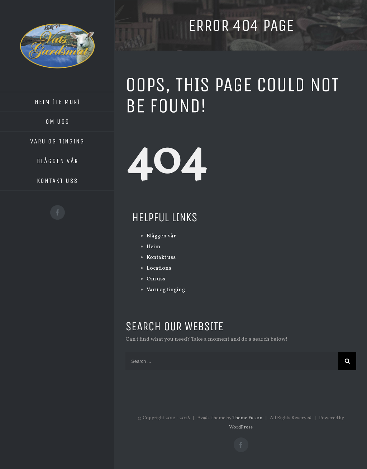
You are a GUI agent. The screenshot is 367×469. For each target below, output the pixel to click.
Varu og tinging (166, 290)
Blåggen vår (161, 236)
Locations (159, 268)
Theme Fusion (247, 418)
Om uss (156, 279)
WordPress (241, 427)
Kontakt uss (161, 257)
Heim (153, 247)
